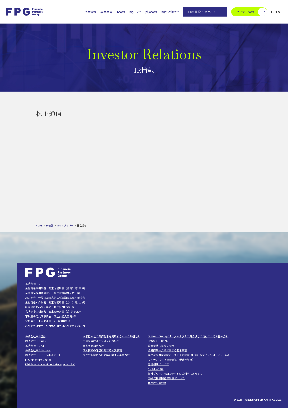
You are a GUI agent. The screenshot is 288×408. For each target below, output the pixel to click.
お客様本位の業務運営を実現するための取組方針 (111, 336)
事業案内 (106, 12)
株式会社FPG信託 (35, 341)
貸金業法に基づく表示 (161, 346)
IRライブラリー (65, 225)
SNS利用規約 (155, 369)
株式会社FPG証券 (35, 336)
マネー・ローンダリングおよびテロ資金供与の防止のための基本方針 (188, 336)
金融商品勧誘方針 (93, 346)
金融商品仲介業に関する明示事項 (167, 350)
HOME (39, 225)
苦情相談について (158, 364)
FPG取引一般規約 (158, 341)
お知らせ (135, 12)
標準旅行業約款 (157, 383)
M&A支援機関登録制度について (166, 378)
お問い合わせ (170, 12)
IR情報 (120, 12)
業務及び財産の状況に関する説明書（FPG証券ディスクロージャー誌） (189, 355)
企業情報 (90, 12)
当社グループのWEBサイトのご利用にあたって (175, 373)
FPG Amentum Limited (38, 360)
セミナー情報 (251, 11)
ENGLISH (276, 12)
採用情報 (151, 12)
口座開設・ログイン (202, 12)
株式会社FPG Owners (37, 350)
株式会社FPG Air (34, 346)
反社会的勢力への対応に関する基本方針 (106, 355)
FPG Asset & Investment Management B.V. (50, 364)
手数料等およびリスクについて (101, 341)
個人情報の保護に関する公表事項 (102, 350)
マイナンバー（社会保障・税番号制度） (171, 360)
